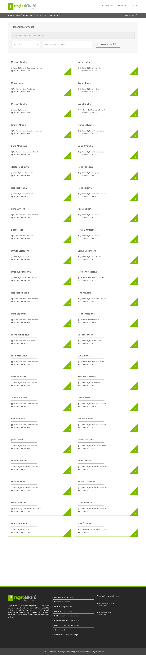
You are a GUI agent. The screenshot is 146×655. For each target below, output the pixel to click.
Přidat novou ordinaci (62, 602)
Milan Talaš (17, 83)
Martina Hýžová (86, 124)
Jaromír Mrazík (18, 124)
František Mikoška (20, 292)
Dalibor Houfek (85, 334)
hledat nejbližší (108, 44)
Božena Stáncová (86, 481)
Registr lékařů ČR (131, 15)
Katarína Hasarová (87, 376)
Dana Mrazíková (19, 145)
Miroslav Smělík (19, 62)
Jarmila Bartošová (87, 229)
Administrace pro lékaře (63, 606)
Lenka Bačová (85, 397)
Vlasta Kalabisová (20, 166)
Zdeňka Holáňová (20, 397)
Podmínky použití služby (63, 611)
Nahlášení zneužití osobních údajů (66, 620)
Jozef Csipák (17, 439)
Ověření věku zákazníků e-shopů (66, 634)
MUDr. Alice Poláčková (105, 604)
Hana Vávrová (85, 187)
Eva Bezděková (18, 481)
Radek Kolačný (85, 208)
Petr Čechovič (84, 523)
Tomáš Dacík (84, 83)
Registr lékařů (106, 6)
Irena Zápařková (19, 313)
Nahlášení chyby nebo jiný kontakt (66, 616)
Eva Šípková (84, 355)
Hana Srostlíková (86, 313)
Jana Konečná (84, 292)
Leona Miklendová (87, 250)
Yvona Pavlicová (19, 502)
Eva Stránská (84, 104)
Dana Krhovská (85, 145)
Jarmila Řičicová (86, 502)
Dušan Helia (84, 62)
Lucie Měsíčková (19, 355)
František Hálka (19, 187)
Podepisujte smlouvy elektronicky (66, 625)
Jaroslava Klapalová (21, 271)
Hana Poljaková (85, 166)
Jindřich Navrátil (86, 418)
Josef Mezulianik (86, 439)
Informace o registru (127, 6)
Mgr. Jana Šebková (104, 613)
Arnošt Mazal (84, 460)
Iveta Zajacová (18, 376)
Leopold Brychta (19, 460)
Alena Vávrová (18, 418)
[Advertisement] (73, 557)
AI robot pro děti (60, 630)
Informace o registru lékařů (64, 597)
